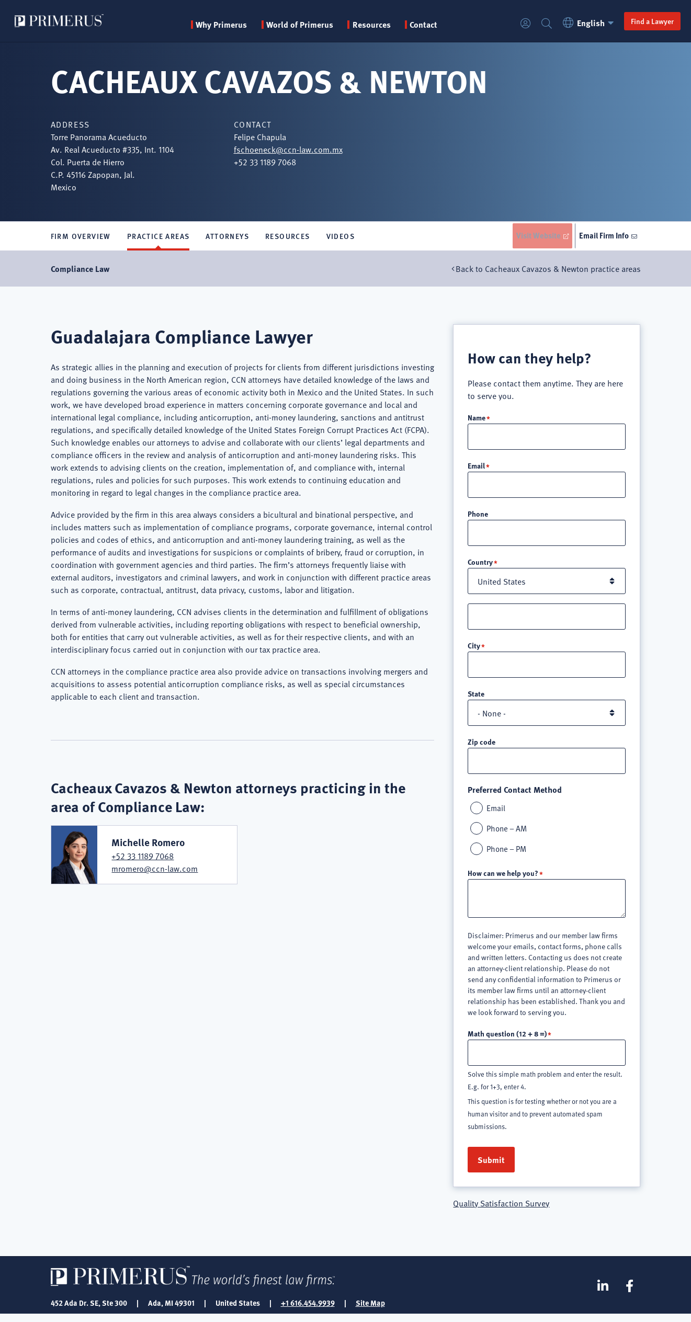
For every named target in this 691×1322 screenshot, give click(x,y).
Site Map (370, 1310)
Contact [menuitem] (428, 24)
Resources (287, 237)
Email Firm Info (602, 237)
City (474, 650)
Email (476, 468)
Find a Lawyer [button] (643, 21)
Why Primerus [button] (226, 24)
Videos (340, 237)
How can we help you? (503, 880)
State (476, 698)
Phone (478, 517)
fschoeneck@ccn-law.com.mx (288, 149)
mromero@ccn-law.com (154, 871)
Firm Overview (81, 237)
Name (476, 420)
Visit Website (531, 237)
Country (480, 566)
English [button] (581, 23)
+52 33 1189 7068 (142, 858)
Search (538, 23)
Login (517, 23)
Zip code (481, 747)
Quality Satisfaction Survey (501, 1210)
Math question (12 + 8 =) (507, 1040)
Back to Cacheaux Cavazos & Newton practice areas (548, 271)
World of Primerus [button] (304, 24)
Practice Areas (158, 237)
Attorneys (227, 237)
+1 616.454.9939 (308, 1310)
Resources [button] (376, 24)
